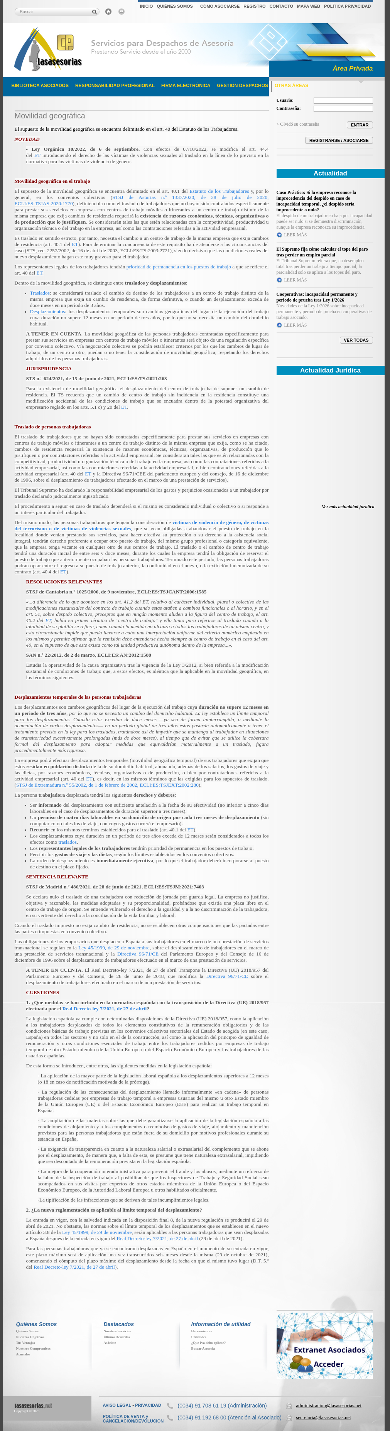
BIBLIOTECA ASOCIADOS (40, 85)
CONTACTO (281, 6)
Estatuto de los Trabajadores (208, 129)
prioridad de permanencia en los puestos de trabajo (179, 267)
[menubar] (255, 7)
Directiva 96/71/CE (138, 954)
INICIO (146, 6)
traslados (68, 842)
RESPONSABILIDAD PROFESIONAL (115, 85)
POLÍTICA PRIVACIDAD (347, 6)
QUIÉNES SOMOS (175, 6)
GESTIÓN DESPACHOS (242, 85)
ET (37, 155)
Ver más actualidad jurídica (348, 506)
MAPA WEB (308, 6)
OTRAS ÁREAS (291, 85)
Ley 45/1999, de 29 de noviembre (114, 948)
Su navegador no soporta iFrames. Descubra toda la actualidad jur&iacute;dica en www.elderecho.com (325, 444)
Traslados (40, 293)
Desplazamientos (47, 311)
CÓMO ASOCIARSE (220, 6)
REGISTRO (254, 6)
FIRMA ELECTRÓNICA (186, 85)
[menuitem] (146, 7)
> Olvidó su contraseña (298, 124)
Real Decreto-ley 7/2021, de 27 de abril (104, 1008)
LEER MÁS (295, 235)
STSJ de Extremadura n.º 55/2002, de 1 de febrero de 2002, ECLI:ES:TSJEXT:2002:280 (107, 785)
